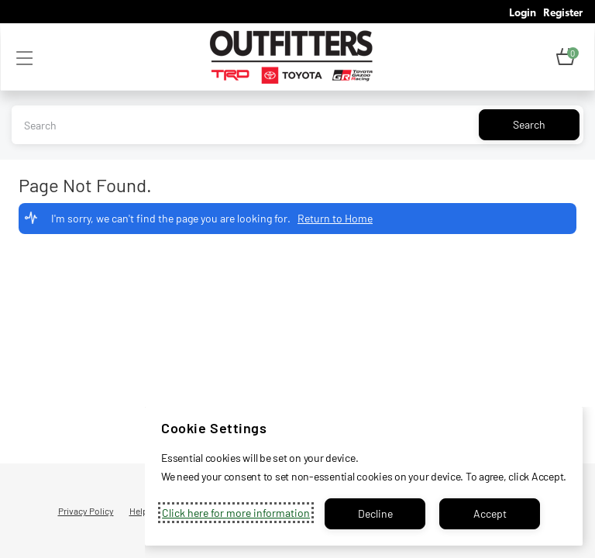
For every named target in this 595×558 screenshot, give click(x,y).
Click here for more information (236, 512)
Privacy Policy (86, 510)
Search (529, 124)
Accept (490, 513)
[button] (565, 57)
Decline (375, 513)
